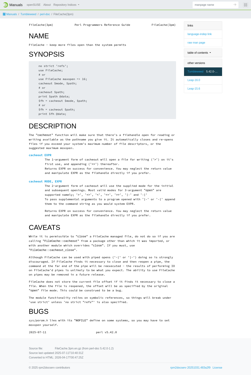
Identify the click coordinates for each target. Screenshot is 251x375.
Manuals (10, 14)
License (217, 367)
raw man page (196, 42)
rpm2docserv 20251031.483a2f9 (190, 367)
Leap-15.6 (194, 88)
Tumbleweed (28, 14)
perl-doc (45, 14)
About (47, 4)
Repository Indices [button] (65, 4)
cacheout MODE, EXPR (45, 181)
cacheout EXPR (40, 155)
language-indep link (200, 34)
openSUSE (34, 4)
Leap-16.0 (194, 80)
